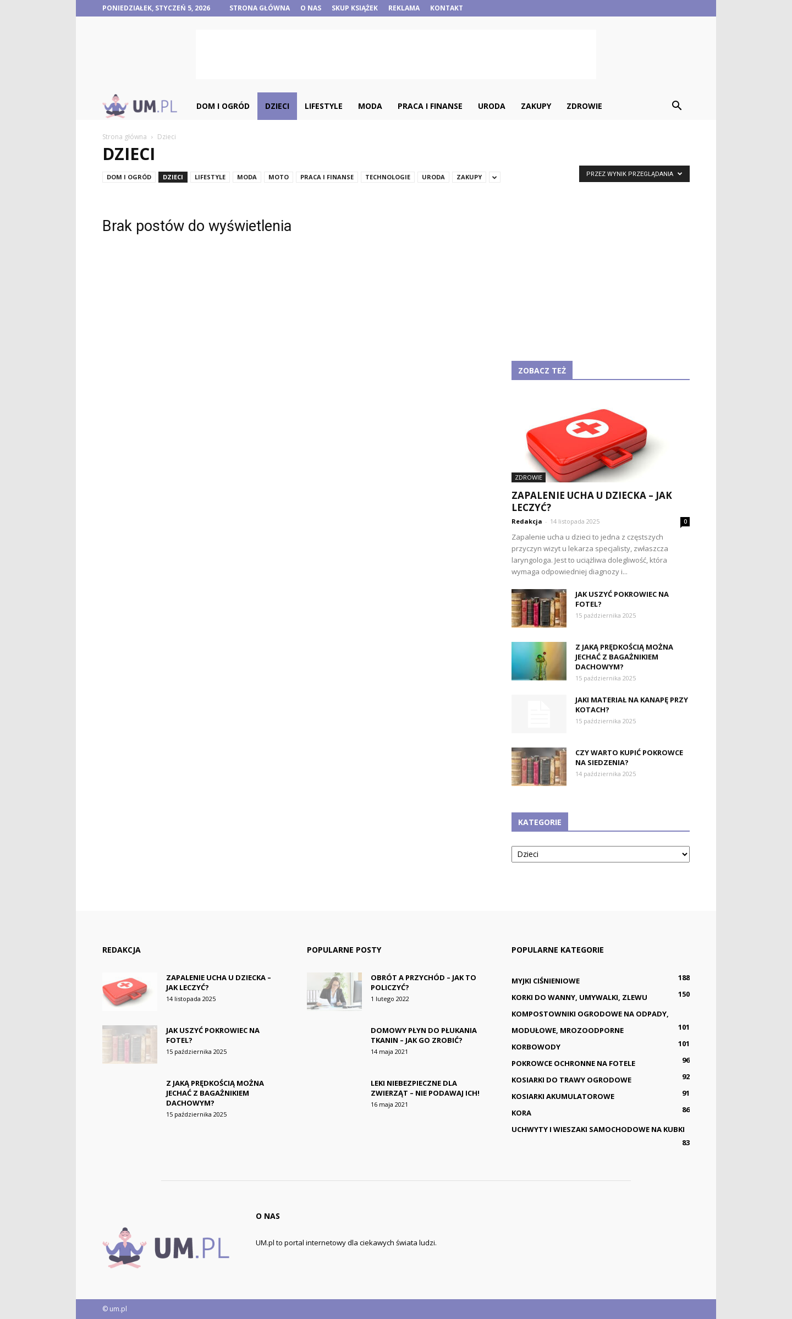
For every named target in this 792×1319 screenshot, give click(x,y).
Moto (278, 177)
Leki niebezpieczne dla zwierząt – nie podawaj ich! (425, 1088)
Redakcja (527, 521)
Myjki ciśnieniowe (546, 981)
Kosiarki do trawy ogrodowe (571, 1080)
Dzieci (277, 106)
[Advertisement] (396, 54)
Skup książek (355, 8)
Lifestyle (324, 106)
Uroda (491, 106)
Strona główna (259, 8)
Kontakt (446, 8)
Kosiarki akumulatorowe (563, 1096)
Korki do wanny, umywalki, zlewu (579, 997)
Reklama (404, 8)
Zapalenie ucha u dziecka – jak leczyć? (592, 501)
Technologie (387, 177)
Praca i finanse (430, 106)
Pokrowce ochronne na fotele (573, 1063)
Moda (370, 106)
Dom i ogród (223, 106)
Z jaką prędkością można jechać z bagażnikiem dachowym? (624, 657)
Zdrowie (584, 106)
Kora (521, 1113)
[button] (676, 106)
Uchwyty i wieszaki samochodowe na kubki (598, 1129)
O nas (310, 8)
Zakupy (536, 106)
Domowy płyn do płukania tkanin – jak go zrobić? (424, 1035)
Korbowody (536, 1047)
